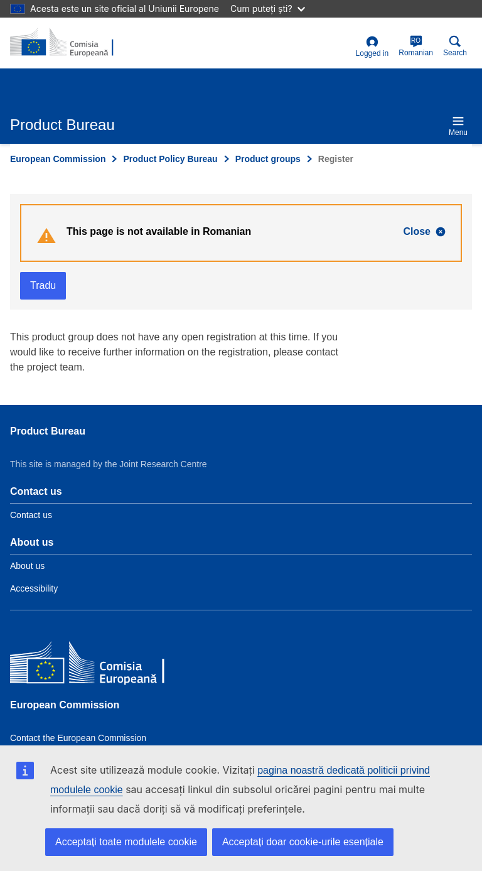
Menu (458, 126)
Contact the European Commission (78, 738)
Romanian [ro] (416, 46)
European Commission (57, 159)
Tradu (43, 285)
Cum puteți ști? (267, 8)
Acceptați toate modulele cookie (126, 841)
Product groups (268, 159)
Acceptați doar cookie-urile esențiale (302, 841)
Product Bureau (47, 431)
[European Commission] (101, 665)
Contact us (31, 515)
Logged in (372, 47)
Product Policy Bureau (170, 159)
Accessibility (34, 588)
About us (27, 566)
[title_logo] (71, 43)
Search (455, 46)
